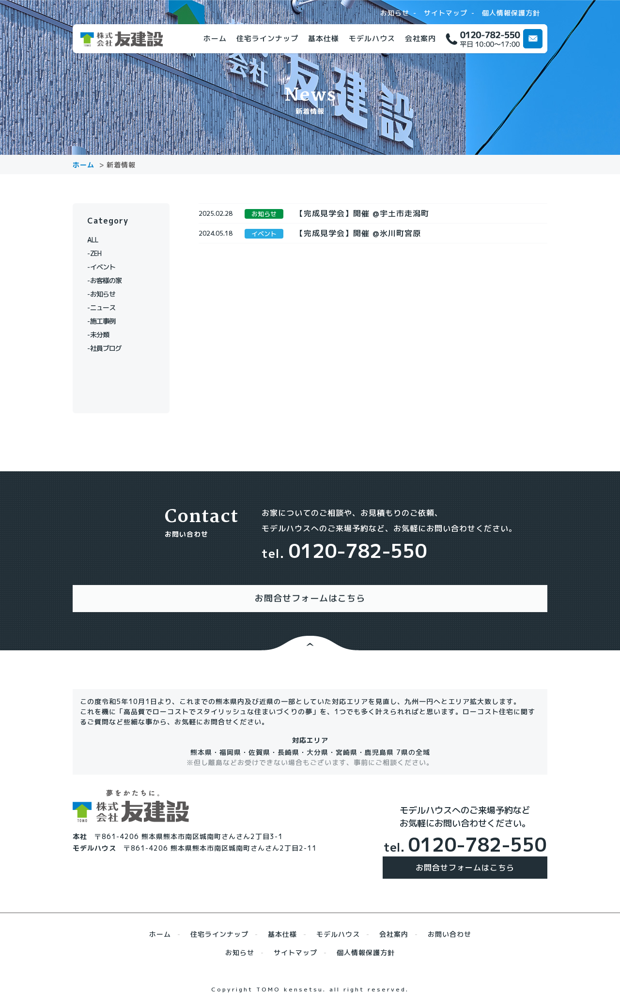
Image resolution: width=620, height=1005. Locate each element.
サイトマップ (445, 13)
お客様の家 (110, 280)
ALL (99, 239)
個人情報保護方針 (511, 13)
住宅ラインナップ (267, 38)
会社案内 (420, 38)
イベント (106, 266)
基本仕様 (323, 38)
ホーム (215, 38)
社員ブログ (110, 348)
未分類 (103, 334)
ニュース (106, 307)
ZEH (99, 253)
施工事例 (106, 321)
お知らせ (394, 13)
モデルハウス (372, 38)
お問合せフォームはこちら (465, 858)
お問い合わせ (449, 924)
